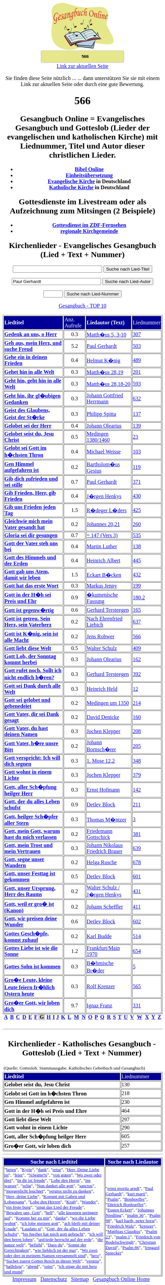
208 (137, 731)
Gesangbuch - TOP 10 (82, 306)
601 (137, 876)
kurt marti (136, 1193)
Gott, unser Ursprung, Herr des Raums (30, 891)
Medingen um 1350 (108, 703)
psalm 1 (123, 1236)
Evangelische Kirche (71, 181)
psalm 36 (135, 1215)
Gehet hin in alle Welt (29, 372)
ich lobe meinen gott (40, 1223)
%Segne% (38, 1174)
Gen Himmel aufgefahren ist (21, 467)
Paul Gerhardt (102, 346)
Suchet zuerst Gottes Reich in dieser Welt (43, 1260)
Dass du (55, 1244)
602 (137, 921)
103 (137, 451)
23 (135, 437)
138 (137, 546)
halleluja (14, 1266)
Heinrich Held (102, 689)
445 (137, 560)
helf (49, 1212)
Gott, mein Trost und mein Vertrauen (28, 848)
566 (137, 636)
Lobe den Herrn (65, 1180)
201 (137, 372)
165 (137, 610)
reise (57, 1169)
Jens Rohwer (100, 636)
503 (137, 346)
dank (42, 1169)
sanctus (86, 1185)
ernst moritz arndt (123, 1188)
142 (137, 790)
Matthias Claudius (123, 1231)
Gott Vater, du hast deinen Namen (26, 731)
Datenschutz (53, 1279)
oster (48, 1266)
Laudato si (31, 1228)
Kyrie (27, 1169)
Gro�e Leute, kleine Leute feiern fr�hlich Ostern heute (29, 987)
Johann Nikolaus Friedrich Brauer (105, 848)
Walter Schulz (102, 648)
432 (137, 574)
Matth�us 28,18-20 (108, 384)
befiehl (36, 1244)
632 (137, 398)
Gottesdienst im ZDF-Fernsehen (89, 225)
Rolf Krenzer (101, 986)
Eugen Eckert (119, 1209)
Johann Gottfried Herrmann (105, 398)
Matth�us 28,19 (105, 372)
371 (137, 482)
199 (137, 586)
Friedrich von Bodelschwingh (133, 1239)
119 (136, 467)
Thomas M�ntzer (106, 819)
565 (137, 986)
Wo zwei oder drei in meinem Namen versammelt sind (50, 1253)
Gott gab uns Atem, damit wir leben (26, 574)
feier (18, 1174)
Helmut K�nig (103, 360)
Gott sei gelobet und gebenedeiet (27, 703)
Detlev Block (101, 804)
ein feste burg (18, 1207)
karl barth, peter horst (135, 1220)
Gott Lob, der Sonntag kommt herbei (30, 659)
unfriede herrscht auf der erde (65, 1239)
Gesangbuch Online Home (121, 1279)
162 (137, 659)
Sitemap (80, 1279)
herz (95, 1255)
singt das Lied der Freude (59, 1207)
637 (137, 622)
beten (11, 1169)
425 (137, 510)
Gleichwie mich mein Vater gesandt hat (28, 524)
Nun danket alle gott (55, 1185)
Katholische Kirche (71, 187)
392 (137, 674)
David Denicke (103, 717)
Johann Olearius (104, 426)
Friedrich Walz (120, 1226)
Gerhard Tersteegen (108, 610)
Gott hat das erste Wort (31, 586)
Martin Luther (102, 546)
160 (137, 717)
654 (137, 951)
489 (137, 360)
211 (136, 804)
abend (33, 1266)
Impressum (24, 1279)
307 (137, 334)
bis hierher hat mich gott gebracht (53, 1234)
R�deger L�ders (107, 510)
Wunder (89, 1201)
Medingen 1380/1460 (98, 437)
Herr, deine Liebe (21, 1196)
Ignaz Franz (99, 1005)
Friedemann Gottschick (99, 834)
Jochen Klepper (103, 731)
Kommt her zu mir (33, 1217)
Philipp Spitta (101, 414)
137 (137, 414)
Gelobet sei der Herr (28, 426)
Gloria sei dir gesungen (31, 535)
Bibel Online (89, 169)
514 (137, 936)
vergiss (93, 1260)
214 (137, 703)
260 (137, 524)
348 (137, 761)
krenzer (147, 1226)
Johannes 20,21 (103, 524)
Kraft (71, 1201)
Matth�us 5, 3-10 (106, 334)
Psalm (113, 1199)
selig (27, 1185)
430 (137, 496)
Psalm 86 (131, 1247)
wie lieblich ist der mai (55, 1250)
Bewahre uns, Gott (23, 1212)
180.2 (139, 597)
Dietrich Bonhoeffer (125, 1204)
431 (137, 891)
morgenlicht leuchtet (24, 1191)
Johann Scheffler (105, 907)
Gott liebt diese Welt (27, 648)
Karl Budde (99, 936)
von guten (62, 1174)
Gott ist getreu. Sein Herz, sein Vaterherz (28, 622)
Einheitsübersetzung (89, 175)
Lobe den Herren (45, 1201)
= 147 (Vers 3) (102, 535)
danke (60, 1217)
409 (137, 648)
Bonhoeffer (134, 1199)
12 (135, 689)
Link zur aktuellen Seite (82, 66)
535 (137, 535)
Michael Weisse (104, 451)
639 (137, 848)
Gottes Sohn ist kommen (32, 966)
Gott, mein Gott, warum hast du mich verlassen (32, 834)
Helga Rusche (102, 862)
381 (137, 834)
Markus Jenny (102, 586)
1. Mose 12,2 (101, 761)
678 (137, 862)
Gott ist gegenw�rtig (29, 610)
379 (137, 775)
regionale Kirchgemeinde (89, 231)
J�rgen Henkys (104, 496)
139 (137, 426)
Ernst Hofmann (103, 790)
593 (137, 384)
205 (137, 746)
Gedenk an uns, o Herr (30, 334)
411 (136, 907)
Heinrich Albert (103, 560)
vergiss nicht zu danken (70, 1191)
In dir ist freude (31, 1180)
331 (137, 1005)
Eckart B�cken (104, 575)
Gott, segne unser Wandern (24, 862)
